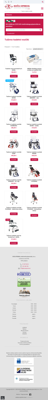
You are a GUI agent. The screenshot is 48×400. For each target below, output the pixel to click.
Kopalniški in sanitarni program (14, 11)
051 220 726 (25, 266)
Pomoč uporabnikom (25, 344)
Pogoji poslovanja (24, 341)
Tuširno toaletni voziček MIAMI (34, 152)
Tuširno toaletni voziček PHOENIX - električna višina (13, 208)
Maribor (24, 329)
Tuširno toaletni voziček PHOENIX (34, 180)
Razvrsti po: (29, 49)
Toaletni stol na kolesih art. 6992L (13, 69)
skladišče (24, 333)
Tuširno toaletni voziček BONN (13, 97)
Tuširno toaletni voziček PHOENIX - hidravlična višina (34, 209)
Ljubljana (24, 327)
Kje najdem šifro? (10, 33)
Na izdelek (13, 76)
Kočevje (24, 332)
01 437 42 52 (25, 264)
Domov (6, 11)
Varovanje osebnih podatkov (24, 342)
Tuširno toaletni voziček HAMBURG (13, 125)
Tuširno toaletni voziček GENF (13, 152)
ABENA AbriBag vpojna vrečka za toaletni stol (34, 69)
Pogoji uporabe (24, 394)
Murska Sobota (24, 330)
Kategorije (24, 15)
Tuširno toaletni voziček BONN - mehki (34, 125)
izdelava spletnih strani (21, 397)
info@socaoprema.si (25, 268)
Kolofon (18, 394)
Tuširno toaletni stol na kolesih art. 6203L (13, 236)
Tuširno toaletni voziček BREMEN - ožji (34, 97)
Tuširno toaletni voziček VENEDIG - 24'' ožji (13, 180)
